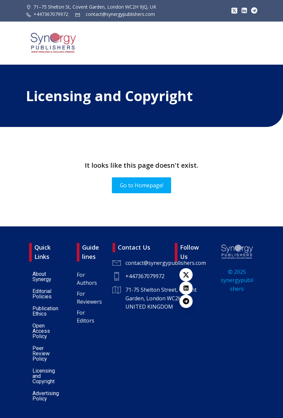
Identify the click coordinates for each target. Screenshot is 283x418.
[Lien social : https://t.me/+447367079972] (253, 11)
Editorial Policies (42, 294)
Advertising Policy (46, 396)
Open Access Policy (41, 331)
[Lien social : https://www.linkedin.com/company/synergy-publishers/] (243, 11)
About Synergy (41, 276)
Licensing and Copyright (44, 376)
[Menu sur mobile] (253, 43)
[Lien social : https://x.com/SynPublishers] (233, 11)
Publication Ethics (46, 311)
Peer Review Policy (41, 353)
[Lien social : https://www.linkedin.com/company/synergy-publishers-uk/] (189, 288)
